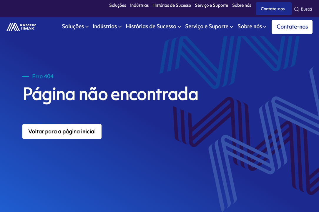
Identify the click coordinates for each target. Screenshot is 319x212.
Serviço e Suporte (211, 5)
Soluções (117, 5)
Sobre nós (241, 5)
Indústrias (139, 5)
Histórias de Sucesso (171, 5)
